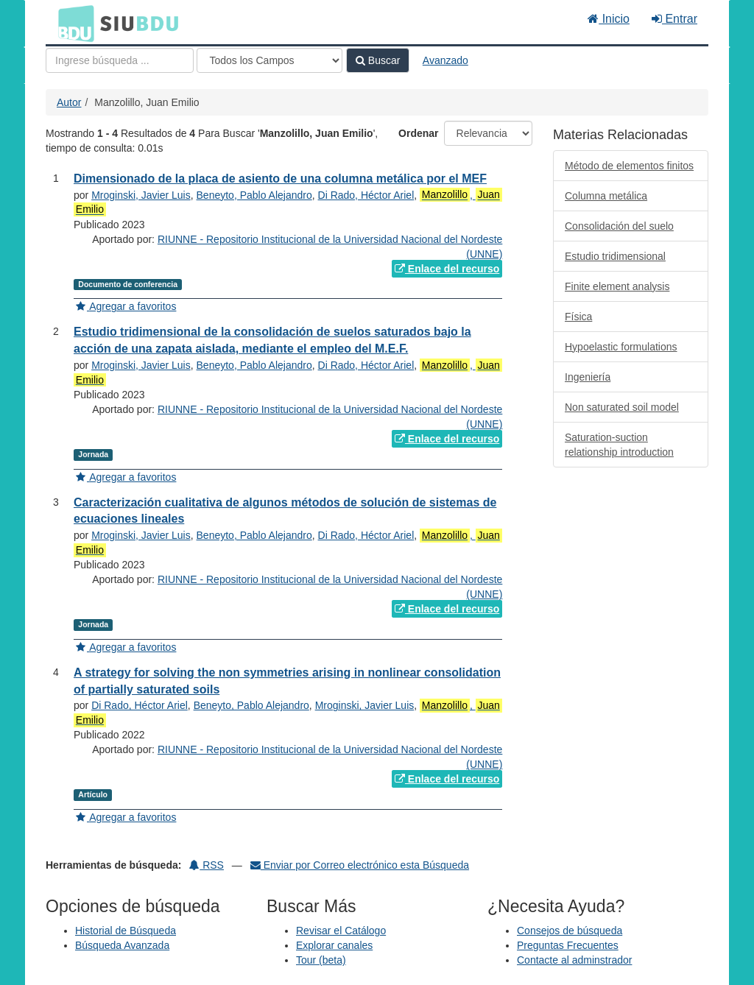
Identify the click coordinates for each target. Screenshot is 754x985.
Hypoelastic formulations (621, 347)
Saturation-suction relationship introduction (619, 444)
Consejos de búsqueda (569, 930)
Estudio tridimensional (615, 256)
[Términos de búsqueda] (120, 60)
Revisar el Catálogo (341, 930)
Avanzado (445, 60)
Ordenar (418, 133)
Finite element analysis (617, 286)
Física (578, 316)
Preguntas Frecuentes (568, 945)
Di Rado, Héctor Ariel (366, 195)
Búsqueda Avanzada (122, 945)
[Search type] (269, 60)
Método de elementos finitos (629, 166)
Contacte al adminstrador (574, 960)
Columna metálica (606, 196)
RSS (206, 865)
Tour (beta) (321, 960)
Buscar (378, 60)
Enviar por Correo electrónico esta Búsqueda (359, 865)
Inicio (609, 19)
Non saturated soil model (622, 407)
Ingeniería (587, 377)
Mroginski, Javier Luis (141, 195)
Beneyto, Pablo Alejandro (254, 195)
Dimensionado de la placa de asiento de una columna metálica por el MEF (280, 178)
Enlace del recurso (447, 269)
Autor (69, 102)
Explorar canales (334, 945)
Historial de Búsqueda (125, 930)
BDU (72, 23)
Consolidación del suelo (619, 226)
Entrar (674, 19)
